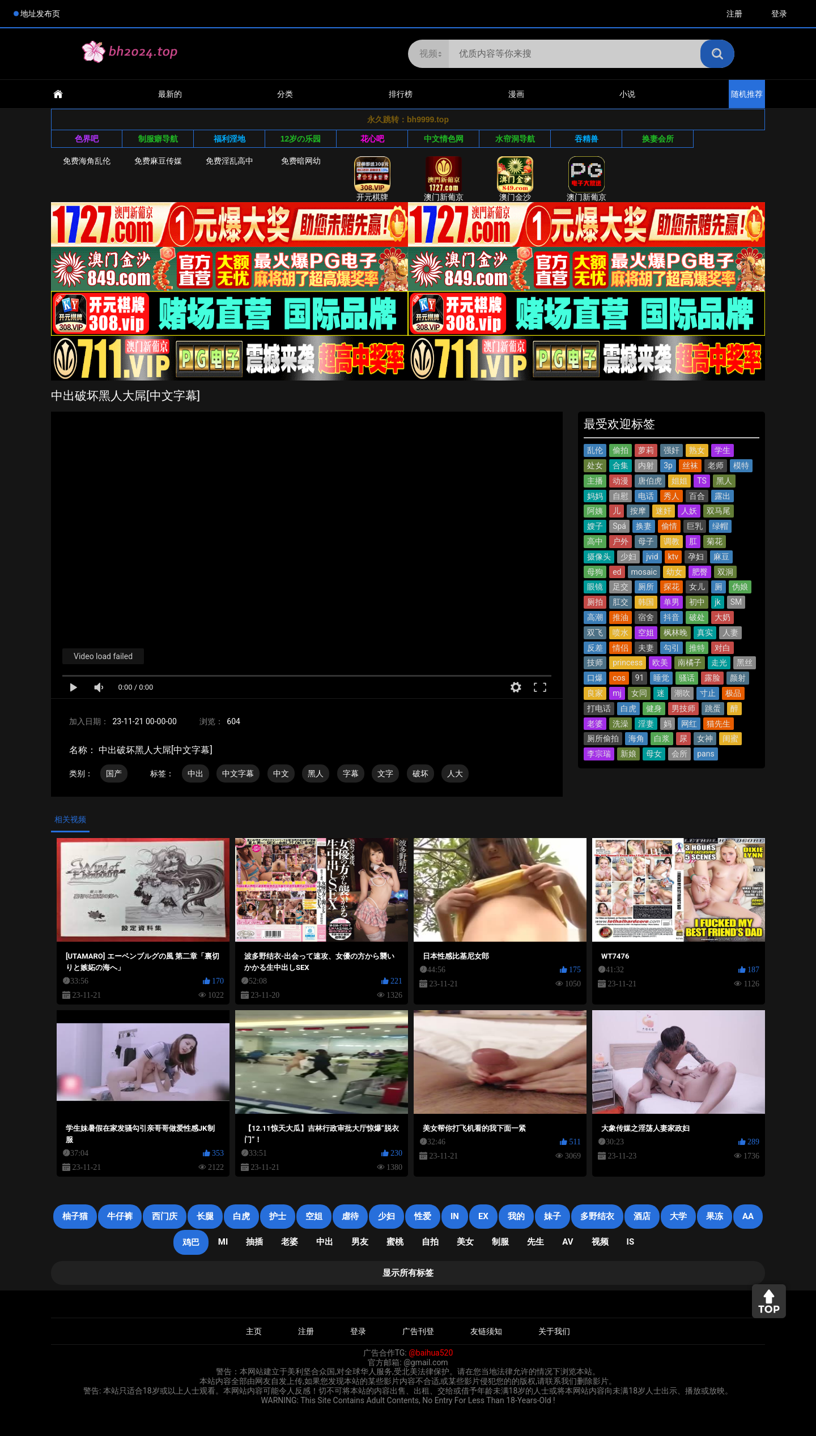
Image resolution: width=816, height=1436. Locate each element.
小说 (627, 94)
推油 (620, 617)
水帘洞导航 (515, 138)
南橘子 (690, 662)
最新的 (170, 94)
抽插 (254, 1242)
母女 (654, 753)
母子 (646, 541)
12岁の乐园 (300, 138)
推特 (697, 647)
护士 (277, 1216)
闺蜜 (730, 738)
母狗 (595, 571)
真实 (705, 632)
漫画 (516, 94)
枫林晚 (675, 632)
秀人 (671, 496)
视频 (600, 1242)
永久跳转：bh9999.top (408, 119)
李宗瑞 (599, 753)
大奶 (722, 617)
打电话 (599, 708)
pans (705, 753)
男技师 (683, 708)
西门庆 (164, 1216)
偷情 (669, 526)
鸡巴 (190, 1242)
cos (619, 677)
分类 (285, 94)
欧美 (660, 662)
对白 (722, 647)
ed (617, 571)
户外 (620, 541)
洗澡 (620, 723)
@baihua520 (431, 1352)
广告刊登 (418, 1331)
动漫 (620, 480)
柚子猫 (75, 1216)
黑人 (316, 773)
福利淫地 (229, 138)
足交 (620, 586)
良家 (595, 693)
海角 (636, 738)
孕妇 (696, 556)
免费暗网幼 (301, 160)
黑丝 (745, 662)
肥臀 (700, 571)
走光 (719, 662)
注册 (734, 13)
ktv (673, 556)
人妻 (730, 632)
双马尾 (718, 510)
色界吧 (87, 138)
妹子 (552, 1216)
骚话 (687, 677)
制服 (500, 1242)
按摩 (638, 510)
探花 (671, 586)
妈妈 (595, 496)
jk (717, 601)
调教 (671, 541)
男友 (359, 1242)
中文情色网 (444, 138)
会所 (679, 753)
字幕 (351, 773)
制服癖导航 (158, 138)
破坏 (420, 773)
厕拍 (595, 601)
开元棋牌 (372, 179)
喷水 (620, 632)
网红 (689, 723)
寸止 (708, 693)
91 (639, 677)
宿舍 (646, 617)
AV (567, 1242)
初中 (697, 601)
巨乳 (695, 526)
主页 (254, 1331)
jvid (652, 556)
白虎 (628, 708)
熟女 (697, 450)
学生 (722, 450)
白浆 (662, 738)
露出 (722, 496)
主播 (595, 480)
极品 (733, 693)
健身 (654, 708)
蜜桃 (394, 1242)
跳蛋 (713, 708)
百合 (697, 496)
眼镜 (595, 586)
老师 (716, 465)
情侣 (620, 647)
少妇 (628, 556)
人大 (455, 773)
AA (748, 1216)
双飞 (595, 632)
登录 (779, 13)
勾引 (671, 647)
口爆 (595, 677)
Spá (619, 526)
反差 (595, 647)
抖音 (671, 617)
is (631, 1242)
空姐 (646, 632)
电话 (646, 496)
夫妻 (646, 647)
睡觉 (661, 677)
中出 (195, 773)
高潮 (595, 617)
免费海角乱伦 (86, 160)
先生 (535, 1242)
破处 (697, 617)
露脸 (712, 677)
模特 (741, 465)
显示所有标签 (408, 1273)
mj (617, 693)
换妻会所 (658, 138)
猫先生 (718, 723)
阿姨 (595, 510)
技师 (595, 662)
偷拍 (620, 450)
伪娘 (740, 586)
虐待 (350, 1216)
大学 (678, 1216)
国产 (114, 773)
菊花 (714, 541)
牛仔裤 (120, 1216)
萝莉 (646, 450)
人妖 (689, 510)
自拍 (430, 1242)
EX (483, 1216)
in (454, 1216)
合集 (620, 465)
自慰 (620, 496)
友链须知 (486, 1331)
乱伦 (595, 450)
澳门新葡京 (444, 179)
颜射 (738, 677)
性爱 (422, 1216)
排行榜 (401, 94)
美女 (465, 1242)
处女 (595, 465)
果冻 (714, 1216)
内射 (646, 465)
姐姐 (679, 480)
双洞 (725, 571)
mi (223, 1242)
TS (702, 480)
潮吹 (682, 693)
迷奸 (664, 510)
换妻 (644, 526)
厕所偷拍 (603, 738)
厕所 (646, 586)
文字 (385, 773)
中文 (281, 773)
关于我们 (554, 1331)
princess (628, 662)
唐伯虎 (650, 480)
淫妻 (646, 723)
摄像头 (599, 556)
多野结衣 (597, 1216)
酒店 (642, 1216)
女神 (705, 738)
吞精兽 (586, 138)
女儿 (697, 586)
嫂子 (595, 526)
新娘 (628, 753)
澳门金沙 (515, 179)
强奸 (671, 450)
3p (668, 465)
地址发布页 (40, 13)
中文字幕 (238, 773)
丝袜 (690, 465)
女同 (639, 693)
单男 (671, 601)
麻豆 (721, 556)
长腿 (205, 1216)
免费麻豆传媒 (158, 160)
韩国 (646, 601)
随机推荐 (747, 94)
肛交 (620, 601)
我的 (516, 1216)
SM (736, 601)
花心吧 (372, 138)
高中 (595, 541)
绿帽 (720, 526)
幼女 (674, 571)
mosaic (644, 571)
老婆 (595, 723)
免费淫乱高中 (229, 160)
